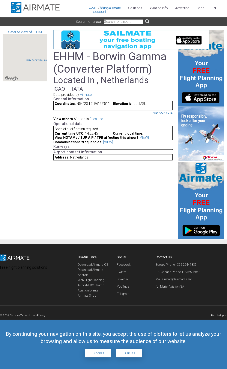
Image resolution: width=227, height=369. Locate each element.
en (214, 8)
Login (93, 7)
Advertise (182, 8)
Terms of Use (27, 315)
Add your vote (163, 112)
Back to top (217, 315)
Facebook (124, 264)
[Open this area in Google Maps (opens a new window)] (11, 78)
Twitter (121, 272)
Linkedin (122, 279)
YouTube (123, 286)
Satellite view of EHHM (25, 55)
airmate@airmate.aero (177, 279)
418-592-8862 (190, 272)
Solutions (135, 8)
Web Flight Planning (91, 280)
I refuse (129, 353)
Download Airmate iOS (93, 264)
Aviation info (158, 8)
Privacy (41, 315)
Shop (200, 8)
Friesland (96, 119)
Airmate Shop (87, 295)
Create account (101, 9)
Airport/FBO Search (91, 285)
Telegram (123, 294)
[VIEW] (144, 138)
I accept (98, 353)
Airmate (86, 95)
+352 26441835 (186, 264)
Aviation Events (88, 290)
